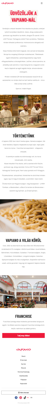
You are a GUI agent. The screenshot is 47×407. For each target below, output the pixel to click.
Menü (23, 356)
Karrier (23, 364)
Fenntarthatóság (23, 372)
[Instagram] (20, 397)
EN (31, 397)
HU (28, 397)
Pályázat (24, 380)
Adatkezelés (23, 376)
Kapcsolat (23, 383)
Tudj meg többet (23, 335)
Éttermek (23, 360)
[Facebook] (16, 397)
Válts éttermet (23, 392)
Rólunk (23, 368)
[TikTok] (25, 397)
